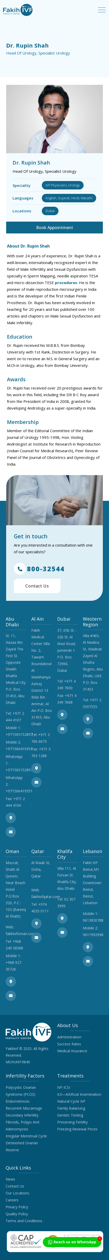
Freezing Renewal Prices (77, 1129)
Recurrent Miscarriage (24, 1108)
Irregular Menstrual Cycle (26, 1136)
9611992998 (93, 934)
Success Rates (69, 1043)
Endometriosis (17, 1101)
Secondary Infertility (22, 1115)
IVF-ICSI (63, 1087)
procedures (66, 282)
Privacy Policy (17, 1206)
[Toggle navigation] (102, 10)
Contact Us (37, 586)
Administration (69, 1037)
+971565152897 (19, 734)
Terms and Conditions (24, 1220)
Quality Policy (17, 1213)
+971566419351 (19, 748)
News (10, 1179)
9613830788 (93, 920)
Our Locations (17, 1193)
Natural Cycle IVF (71, 1101)
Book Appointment (54, 227)
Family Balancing (71, 1108)
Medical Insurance (72, 1050)
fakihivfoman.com (20, 933)
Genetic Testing (70, 1115)
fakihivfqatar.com (45, 896)
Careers (12, 1200)
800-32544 (39, 569)
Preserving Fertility (72, 1122)
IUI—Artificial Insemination (79, 1094)
